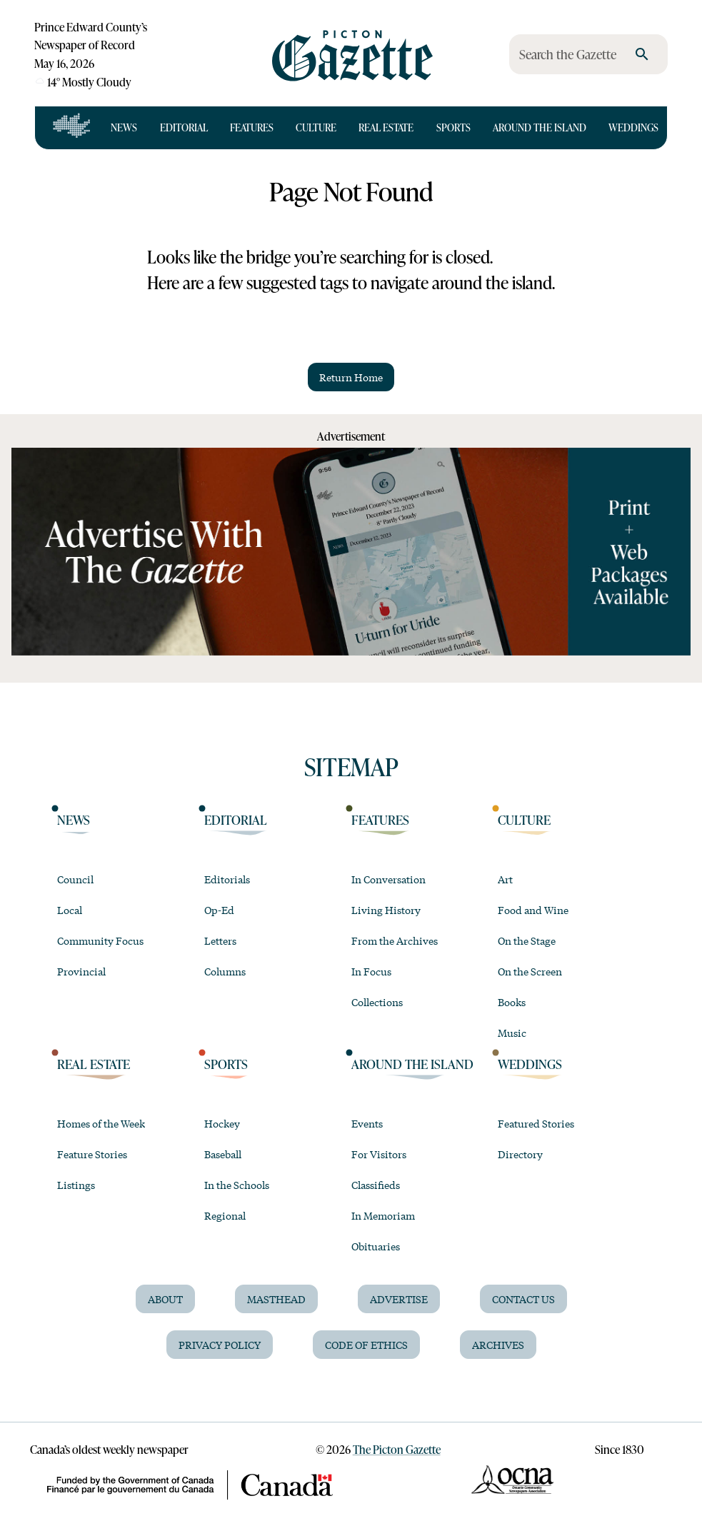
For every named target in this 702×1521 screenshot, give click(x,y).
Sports (453, 127)
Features (252, 127)
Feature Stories (92, 1154)
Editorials (227, 879)
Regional (225, 1215)
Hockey (222, 1123)
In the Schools (236, 1185)
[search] (642, 54)
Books (512, 1002)
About (165, 1299)
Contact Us (523, 1299)
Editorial (184, 127)
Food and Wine (533, 910)
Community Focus (100, 940)
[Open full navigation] (71, 127)
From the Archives (394, 940)
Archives (498, 1344)
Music (512, 1032)
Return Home (351, 377)
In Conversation (388, 879)
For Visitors (378, 1154)
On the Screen (530, 971)
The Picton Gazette (397, 1449)
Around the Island (539, 127)
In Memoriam (383, 1215)
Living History (386, 910)
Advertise (399, 1299)
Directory (520, 1154)
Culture (316, 127)
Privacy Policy (220, 1344)
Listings (76, 1185)
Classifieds (375, 1185)
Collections (377, 1002)
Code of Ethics (366, 1344)
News (124, 127)
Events (367, 1123)
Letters (220, 940)
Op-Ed (219, 910)
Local (69, 910)
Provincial (81, 971)
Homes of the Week (101, 1123)
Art (505, 879)
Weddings (633, 127)
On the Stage (527, 940)
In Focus (371, 971)
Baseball (222, 1154)
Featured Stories (536, 1123)
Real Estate (385, 127)
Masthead (276, 1299)
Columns (225, 971)
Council (75, 879)
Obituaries (375, 1246)
